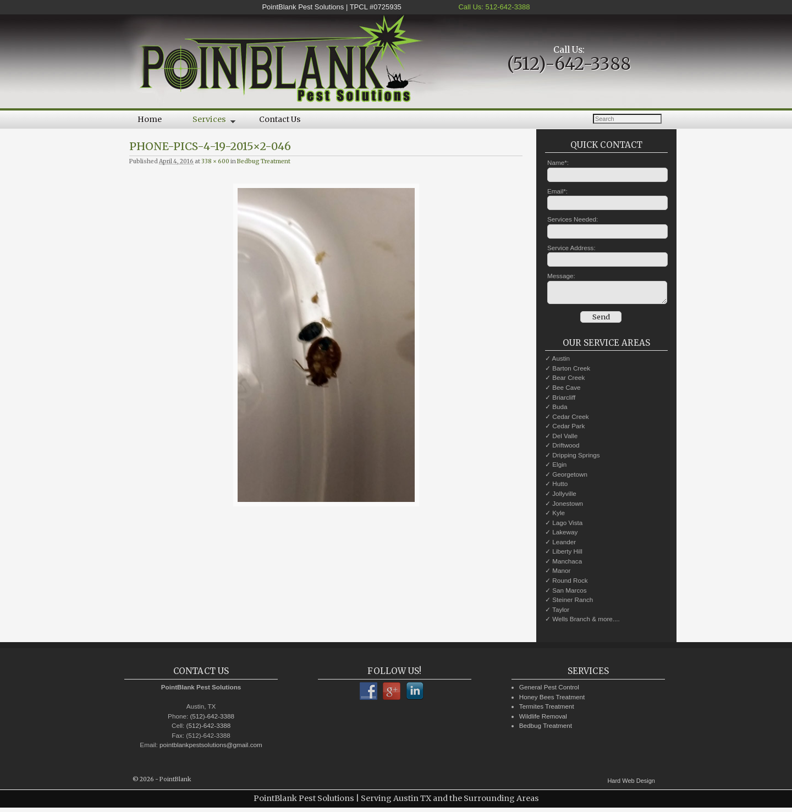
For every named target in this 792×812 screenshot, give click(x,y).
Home (150, 119)
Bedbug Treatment (263, 161)
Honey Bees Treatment (552, 700)
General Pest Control (549, 690)
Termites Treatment (546, 709)
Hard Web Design (631, 784)
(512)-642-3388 (569, 64)
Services (206, 121)
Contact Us (280, 119)
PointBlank (175, 782)
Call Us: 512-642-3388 (493, 7)
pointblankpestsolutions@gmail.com (211, 748)
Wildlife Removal (543, 719)
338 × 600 (215, 161)
